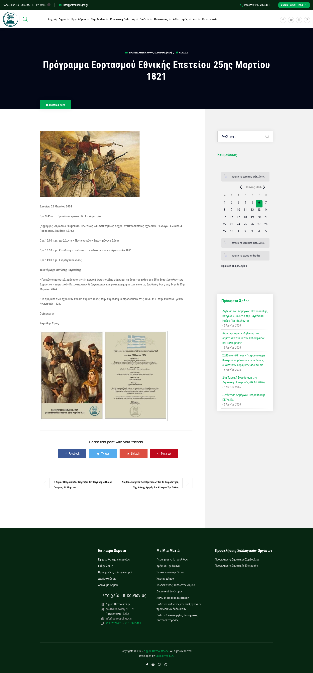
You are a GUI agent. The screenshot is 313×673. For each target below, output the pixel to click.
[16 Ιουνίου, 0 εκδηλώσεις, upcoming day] (231, 218)
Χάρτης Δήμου (165, 578)
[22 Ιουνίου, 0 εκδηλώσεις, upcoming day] (224, 225)
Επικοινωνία (209, 19)
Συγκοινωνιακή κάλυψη (170, 572)
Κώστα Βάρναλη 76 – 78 (120, 609)
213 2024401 (114, 623)
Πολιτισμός (161, 19)
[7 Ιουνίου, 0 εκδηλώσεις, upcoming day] (265, 203)
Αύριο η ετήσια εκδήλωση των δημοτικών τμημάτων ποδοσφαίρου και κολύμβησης (243, 338)
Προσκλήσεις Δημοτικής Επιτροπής (236, 565)
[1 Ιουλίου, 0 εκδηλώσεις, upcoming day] (238, 232)
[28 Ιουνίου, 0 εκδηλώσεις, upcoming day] (265, 225)
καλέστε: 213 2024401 (255, 5)
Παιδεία (144, 19)
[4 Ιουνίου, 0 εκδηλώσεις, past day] (245, 203)
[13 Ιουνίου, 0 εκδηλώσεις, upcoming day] (259, 211)
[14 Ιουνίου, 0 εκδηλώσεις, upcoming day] (265, 211)
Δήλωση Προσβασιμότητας (172, 598)
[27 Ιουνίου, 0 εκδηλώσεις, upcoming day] (259, 225)
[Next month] (264, 187)
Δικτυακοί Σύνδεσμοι (169, 591)
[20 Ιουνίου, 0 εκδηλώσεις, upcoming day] (259, 218)
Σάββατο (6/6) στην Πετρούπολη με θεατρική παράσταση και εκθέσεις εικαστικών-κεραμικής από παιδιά (243, 360)
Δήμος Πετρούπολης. (156, 651)
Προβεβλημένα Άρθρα (141, 52)
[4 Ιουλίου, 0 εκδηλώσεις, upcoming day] (259, 232)
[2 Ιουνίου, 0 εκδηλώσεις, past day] (231, 203)
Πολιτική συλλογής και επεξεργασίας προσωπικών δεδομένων (178, 606)
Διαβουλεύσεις (107, 578)
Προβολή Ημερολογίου (234, 265)
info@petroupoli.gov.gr (73, 5)
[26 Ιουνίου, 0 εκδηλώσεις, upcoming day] (252, 225)
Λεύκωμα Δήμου (108, 585)
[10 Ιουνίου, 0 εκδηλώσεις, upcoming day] (238, 211)
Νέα (194, 19)
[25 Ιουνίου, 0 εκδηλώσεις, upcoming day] (245, 225)
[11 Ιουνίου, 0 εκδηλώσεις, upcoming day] (245, 211)
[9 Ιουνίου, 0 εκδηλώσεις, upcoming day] (231, 211)
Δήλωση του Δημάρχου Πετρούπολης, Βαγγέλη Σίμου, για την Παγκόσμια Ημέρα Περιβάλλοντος (245, 316)
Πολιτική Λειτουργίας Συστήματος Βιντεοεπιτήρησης (177, 618)
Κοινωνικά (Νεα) (163, 52)
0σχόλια (182, 52)
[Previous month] (240, 187)
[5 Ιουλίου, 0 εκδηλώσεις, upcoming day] (265, 232)
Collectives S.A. (165, 656)
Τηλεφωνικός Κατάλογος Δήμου (175, 585)
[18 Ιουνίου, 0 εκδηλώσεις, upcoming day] (245, 218)
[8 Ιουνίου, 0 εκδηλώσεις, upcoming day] (224, 211)
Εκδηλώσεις (105, 566)
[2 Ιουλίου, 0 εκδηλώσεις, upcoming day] (245, 232)
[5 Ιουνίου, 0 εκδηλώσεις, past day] (252, 203)
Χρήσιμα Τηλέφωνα (168, 566)
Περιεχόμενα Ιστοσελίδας (172, 559)
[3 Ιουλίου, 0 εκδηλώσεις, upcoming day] (252, 232)
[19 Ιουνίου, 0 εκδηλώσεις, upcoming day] (252, 218)
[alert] (245, 177)
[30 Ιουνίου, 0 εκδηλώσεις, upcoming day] (231, 232)
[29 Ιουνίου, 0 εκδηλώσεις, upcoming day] (224, 232)
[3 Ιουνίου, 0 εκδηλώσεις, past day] (238, 203)
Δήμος (62, 19)
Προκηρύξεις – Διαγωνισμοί (115, 572)
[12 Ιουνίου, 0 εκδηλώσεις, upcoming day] (252, 211)
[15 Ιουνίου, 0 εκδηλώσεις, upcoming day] (224, 218)
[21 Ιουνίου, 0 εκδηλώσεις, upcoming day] (265, 218)
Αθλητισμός (180, 19)
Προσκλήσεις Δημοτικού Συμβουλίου (237, 559)
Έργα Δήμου (78, 19)
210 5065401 (132, 623)
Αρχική (52, 19)
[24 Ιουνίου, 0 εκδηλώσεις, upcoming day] (238, 225)
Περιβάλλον (98, 19)
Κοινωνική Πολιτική (122, 19)
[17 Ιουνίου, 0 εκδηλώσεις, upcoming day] (238, 218)
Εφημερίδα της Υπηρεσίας (114, 559)
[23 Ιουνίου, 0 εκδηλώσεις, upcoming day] (231, 225)
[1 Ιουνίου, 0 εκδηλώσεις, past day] (224, 203)
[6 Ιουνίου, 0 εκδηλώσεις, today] (259, 203)
